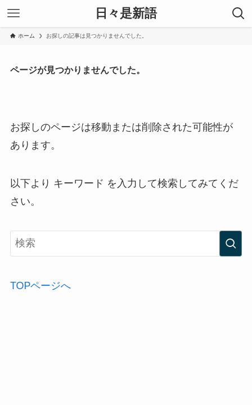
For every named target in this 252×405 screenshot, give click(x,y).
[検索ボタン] (238, 13)
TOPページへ (40, 285)
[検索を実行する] (230, 243)
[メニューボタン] (13, 13)
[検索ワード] (126, 243)
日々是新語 (126, 13)
